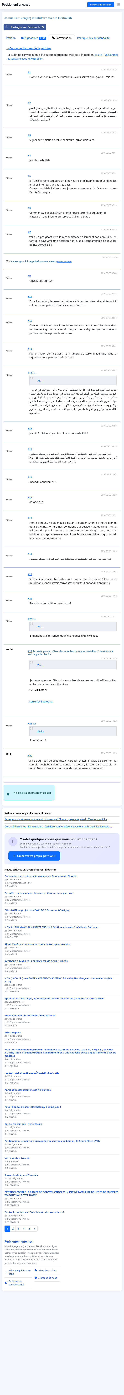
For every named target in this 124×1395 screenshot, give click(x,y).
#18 (30, 518)
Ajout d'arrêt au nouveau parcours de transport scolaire (37, 989)
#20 (30, 574)
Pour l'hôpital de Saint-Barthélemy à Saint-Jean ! (33, 1151)
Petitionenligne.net (16, 4)
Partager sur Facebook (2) (24, 27)
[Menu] (118, 4)
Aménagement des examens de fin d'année (30, 1060)
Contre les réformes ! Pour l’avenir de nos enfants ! (34, 1257)
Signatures (33, 38)
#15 (30, 449)
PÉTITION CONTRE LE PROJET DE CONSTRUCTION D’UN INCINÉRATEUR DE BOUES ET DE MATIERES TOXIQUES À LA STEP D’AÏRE (61, 1238)
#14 (30, 428)
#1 (29, 72)
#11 (30, 320)
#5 (29, 176)
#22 (30, 619)
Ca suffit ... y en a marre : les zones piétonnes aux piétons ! (39, 938)
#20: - (41, 731)
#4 (29, 155)
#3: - (40, 380)
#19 (30, 553)
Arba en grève (13, 1077)
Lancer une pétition (100, 4)
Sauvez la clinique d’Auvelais (21, 1220)
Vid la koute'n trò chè (17, 1202)
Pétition (11, 38)
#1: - (40, 664)
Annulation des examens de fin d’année (28, 1134)
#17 (30, 497)
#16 (30, 477)
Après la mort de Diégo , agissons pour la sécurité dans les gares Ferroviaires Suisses (54, 1043)
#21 (30, 598)
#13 (30, 373)
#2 (29, 103)
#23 (30, 651)
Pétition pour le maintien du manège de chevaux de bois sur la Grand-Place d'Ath (52, 1185)
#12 (30, 348)
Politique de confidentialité (93, 38)
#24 (30, 723)
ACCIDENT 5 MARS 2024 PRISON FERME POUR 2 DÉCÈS (36, 1006)
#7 (29, 232)
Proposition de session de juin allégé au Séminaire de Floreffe (41, 921)
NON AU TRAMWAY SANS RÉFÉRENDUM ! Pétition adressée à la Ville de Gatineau (51, 972)
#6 (29, 208)
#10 (30, 296)
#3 (29, 135)
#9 (29, 276)
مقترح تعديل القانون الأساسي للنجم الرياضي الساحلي (32, 1117)
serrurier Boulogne (40, 701)
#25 (30, 756)
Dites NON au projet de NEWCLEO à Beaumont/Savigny (37, 955)
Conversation (62, 38)
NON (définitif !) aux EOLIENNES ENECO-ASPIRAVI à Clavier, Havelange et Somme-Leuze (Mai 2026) (59, 1025)
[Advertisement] (52, 802)
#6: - (40, 626)
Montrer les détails (64, 262)
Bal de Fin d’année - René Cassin (23, 1168)
